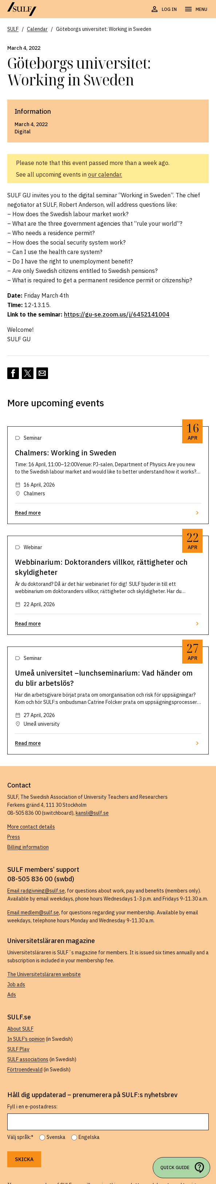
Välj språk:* (20, 1137)
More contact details (31, 826)
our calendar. (105, 174)
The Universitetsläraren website (44, 974)
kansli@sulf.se (92, 813)
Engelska (89, 1137)
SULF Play (18, 1049)
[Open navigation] (196, 9)
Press (13, 837)
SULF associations (27, 1059)
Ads (11, 994)
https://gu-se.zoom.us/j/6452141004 (116, 314)
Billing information (28, 847)
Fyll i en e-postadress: (32, 1106)
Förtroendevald (25, 1069)
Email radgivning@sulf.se (36, 890)
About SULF (20, 1029)
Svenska (56, 1137)
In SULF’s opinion (26, 1039)
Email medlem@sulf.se (33, 912)
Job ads (16, 984)
